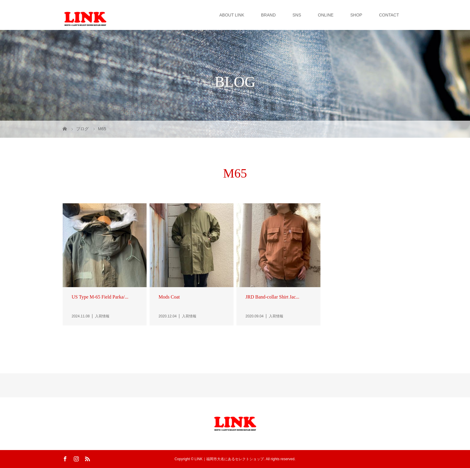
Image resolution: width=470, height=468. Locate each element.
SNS (297, 15)
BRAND (268, 15)
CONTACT (389, 15)
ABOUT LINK (231, 15)
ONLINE (326, 15)
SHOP (356, 15)
